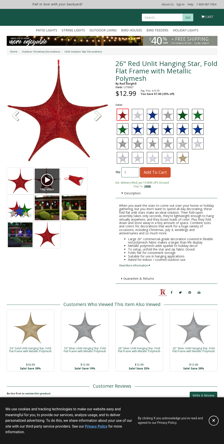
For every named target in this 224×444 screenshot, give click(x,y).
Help (190, 4)
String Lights (73, 30)
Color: (119, 104)
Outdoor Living (103, 30)
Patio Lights (46, 30)
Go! (187, 17)
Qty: (118, 172)
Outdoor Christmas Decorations (41, 51)
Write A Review (203, 395)
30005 (147, 186)
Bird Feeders (157, 30)
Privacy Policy (96, 426)
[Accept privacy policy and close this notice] (214, 421)
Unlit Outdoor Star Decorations (83, 51)
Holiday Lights (185, 30)
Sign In (180, 4)
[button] (98, 116)
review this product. (38, 393)
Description (131, 193)
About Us (168, 4)
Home (13, 51)
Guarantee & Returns (137, 278)
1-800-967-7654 (206, 4)
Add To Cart (155, 172)
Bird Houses (131, 30)
